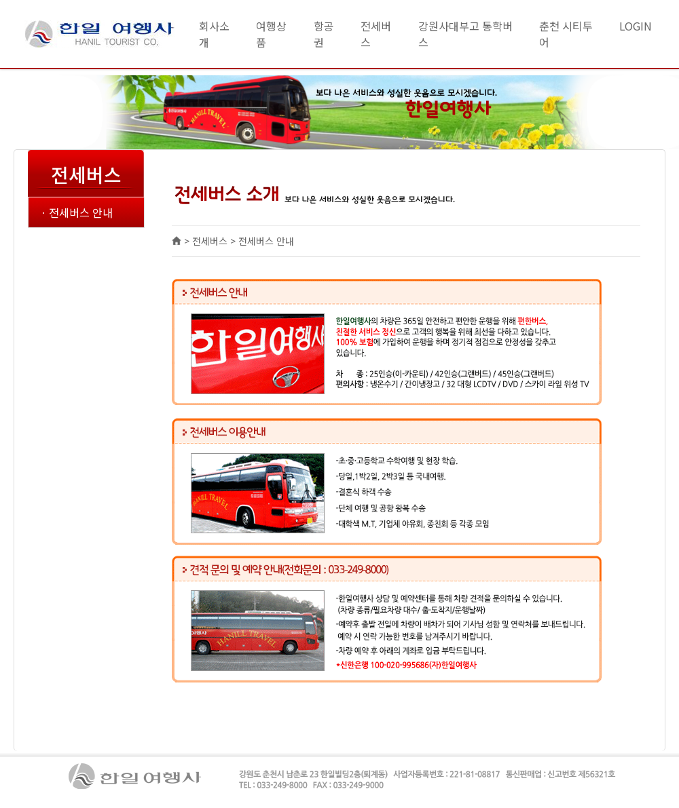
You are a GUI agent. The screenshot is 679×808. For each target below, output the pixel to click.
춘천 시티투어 (566, 34)
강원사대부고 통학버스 (465, 34)
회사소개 (214, 34)
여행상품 (271, 34)
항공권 (324, 34)
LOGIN (635, 26)
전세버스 (376, 34)
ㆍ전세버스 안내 (76, 212)
